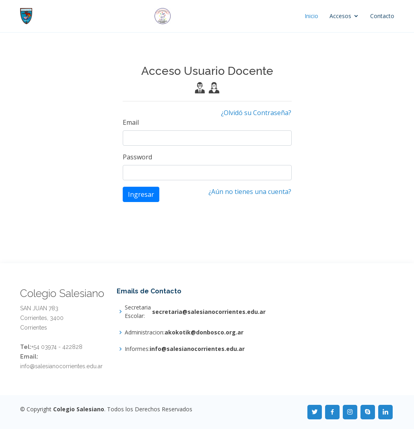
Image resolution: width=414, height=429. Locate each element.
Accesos (340, 16)
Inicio (311, 16)
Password (137, 157)
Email (131, 122)
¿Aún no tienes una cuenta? (249, 191)
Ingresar (141, 194)
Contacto (382, 16)
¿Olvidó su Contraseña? (256, 112)
